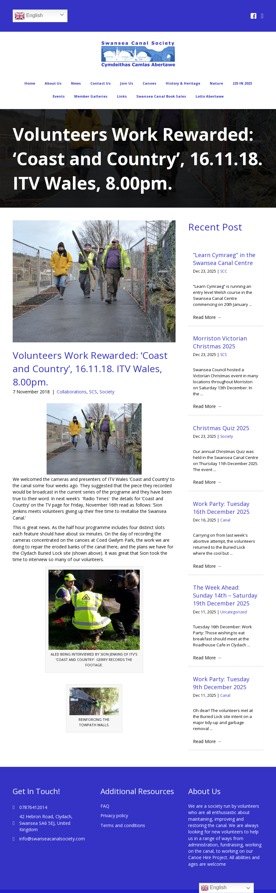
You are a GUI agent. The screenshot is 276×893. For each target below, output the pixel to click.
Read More (207, 317)
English (29, 16)
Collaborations (72, 392)
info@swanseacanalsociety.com (52, 839)
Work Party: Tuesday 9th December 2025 (221, 683)
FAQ (104, 806)
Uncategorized (233, 612)
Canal (225, 520)
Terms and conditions (122, 825)
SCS (93, 392)
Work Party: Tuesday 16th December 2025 (221, 507)
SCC (223, 271)
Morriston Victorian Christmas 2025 (220, 342)
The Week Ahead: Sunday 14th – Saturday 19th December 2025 (225, 595)
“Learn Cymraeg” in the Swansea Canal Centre (224, 259)
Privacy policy (114, 815)
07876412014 (33, 807)
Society (106, 392)
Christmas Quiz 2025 (221, 428)
